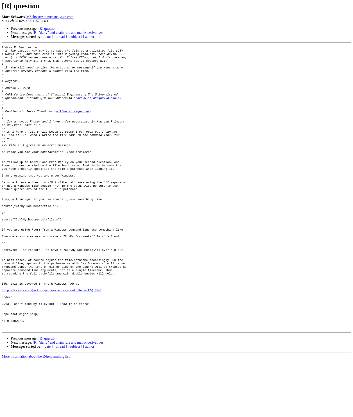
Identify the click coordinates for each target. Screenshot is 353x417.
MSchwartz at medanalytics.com (49, 17)
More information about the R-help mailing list (36, 413)
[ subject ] (75, 37)
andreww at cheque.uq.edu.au (97, 109)
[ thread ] (60, 37)
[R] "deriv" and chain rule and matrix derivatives (68, 32)
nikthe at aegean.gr (73, 125)
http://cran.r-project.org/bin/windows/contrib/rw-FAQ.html (52, 340)
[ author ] (90, 37)
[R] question (47, 28)
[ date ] (48, 37)
